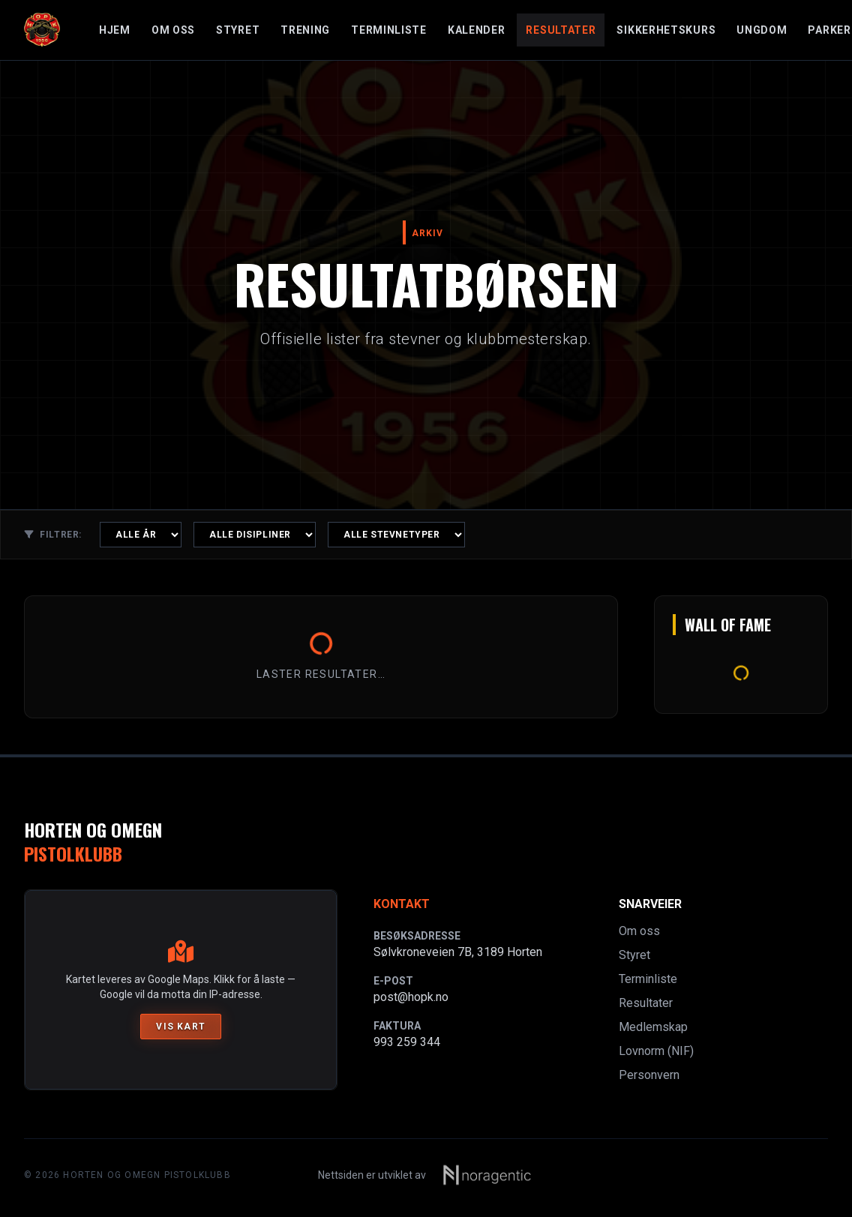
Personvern (649, 1075)
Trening (305, 30)
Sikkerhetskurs (666, 30)
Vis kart (181, 1026)
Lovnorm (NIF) (656, 1051)
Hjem (114, 30)
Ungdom (761, 30)
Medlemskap (653, 1027)
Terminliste (389, 30)
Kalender (477, 30)
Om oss (173, 30)
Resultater (561, 30)
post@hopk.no (411, 997)
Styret (238, 30)
